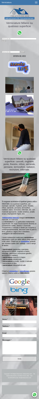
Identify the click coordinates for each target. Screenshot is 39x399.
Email (4, 333)
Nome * (5, 319)
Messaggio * (6, 340)
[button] (36, 2)
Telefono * (6, 326)
